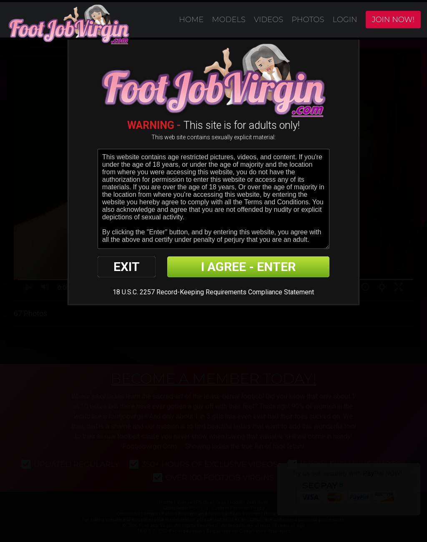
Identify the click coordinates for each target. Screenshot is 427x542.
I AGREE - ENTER (248, 266)
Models (229, 19)
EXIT (126, 266)
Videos (268, 19)
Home (191, 19)
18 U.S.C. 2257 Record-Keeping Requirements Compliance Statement (213, 292)
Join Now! (393, 19)
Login (344, 19)
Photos (307, 19)
